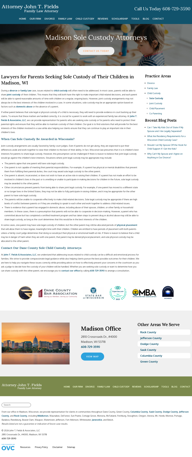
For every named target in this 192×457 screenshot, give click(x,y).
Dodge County (149, 344)
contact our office (70, 270)
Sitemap (71, 447)
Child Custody (85, 18)
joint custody (13, 94)
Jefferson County (151, 338)
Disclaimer (57, 447)
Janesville (97, 419)
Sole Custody (156, 98)
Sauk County (148, 349)
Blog (146, 18)
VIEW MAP (92, 356)
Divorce (50, 18)
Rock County (148, 332)
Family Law (65, 18)
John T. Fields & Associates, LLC (20, 254)
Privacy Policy (41, 447)
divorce (13, 90)
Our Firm (35, 18)
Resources (25, 447)
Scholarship (120, 18)
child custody (61, 90)
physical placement (127, 225)
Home (22, 18)
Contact (158, 18)
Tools (135, 18)
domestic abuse (24, 106)
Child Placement (157, 108)
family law (25, 90)
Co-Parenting (155, 113)
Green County (149, 361)
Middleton (42, 415)
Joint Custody (155, 103)
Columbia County (151, 355)
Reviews (103, 18)
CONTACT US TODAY (96, 51)
